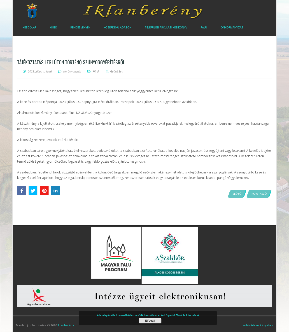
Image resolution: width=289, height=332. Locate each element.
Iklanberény (66, 325)
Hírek (96, 71)
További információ (187, 315)
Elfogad (150, 320)
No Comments (72, 71)
